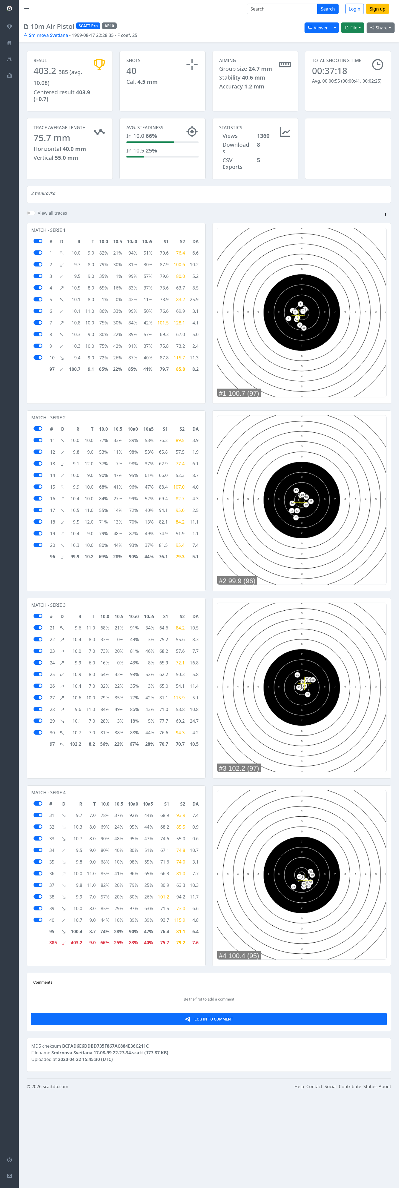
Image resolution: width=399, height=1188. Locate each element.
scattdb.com (55, 1180)
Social (331, 1180)
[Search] (282, 9)
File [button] (351, 28)
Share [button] (379, 28)
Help (299, 1180)
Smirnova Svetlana (45, 35)
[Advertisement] (348, 146)
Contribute (350, 1180)
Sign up (377, 9)
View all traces (52, 213)
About (385, 1180)
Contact (314, 1180)
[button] (385, 215)
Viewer (318, 28)
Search (328, 9)
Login (354, 9)
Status (370, 1180)
